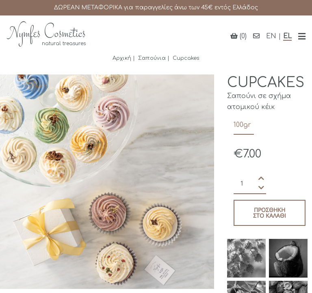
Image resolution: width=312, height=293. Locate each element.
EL (287, 36)
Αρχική (122, 58)
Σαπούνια (152, 58)
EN (271, 36)
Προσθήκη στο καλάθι (269, 212)
